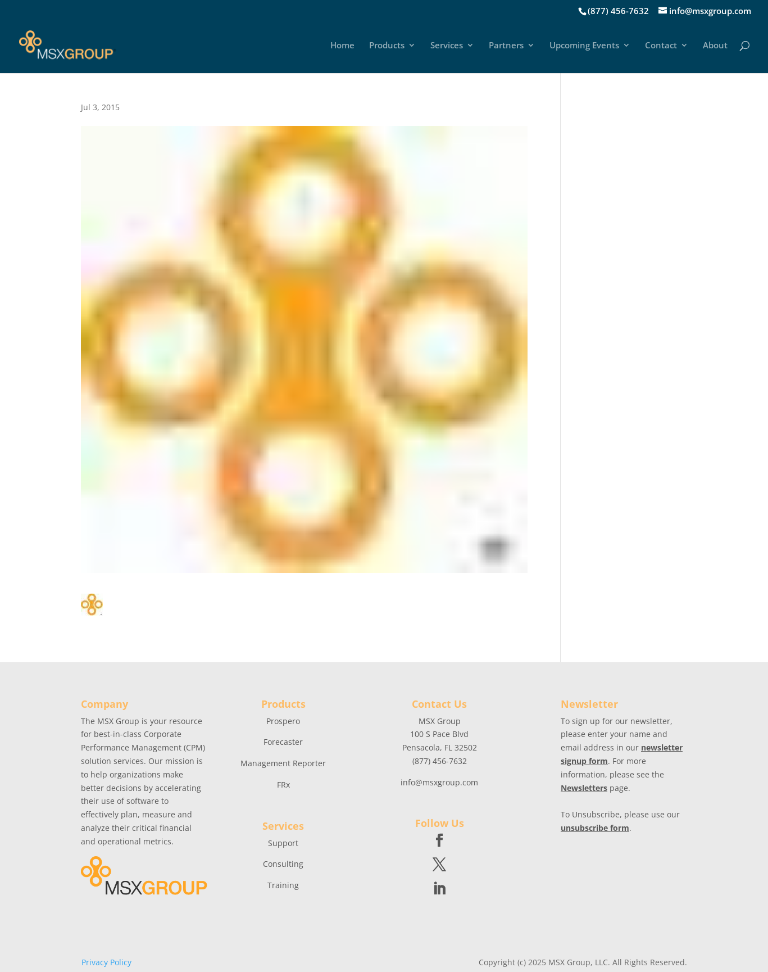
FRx (283, 784)
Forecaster (283, 741)
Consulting (283, 863)
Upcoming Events (584, 46)
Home (342, 46)
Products (387, 46)
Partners (506, 46)
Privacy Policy (106, 962)
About (715, 46)
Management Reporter (283, 763)
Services (446, 46)
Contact (661, 46)
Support (283, 843)
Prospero (283, 721)
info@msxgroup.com (439, 782)
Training (283, 885)
